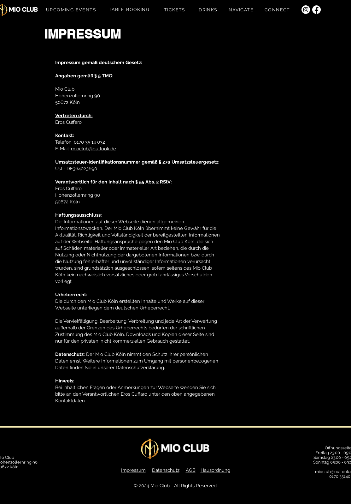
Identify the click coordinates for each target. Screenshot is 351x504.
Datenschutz (165, 470)
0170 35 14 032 (89, 142)
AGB (191, 470)
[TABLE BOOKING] (130, 9)
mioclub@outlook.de (93, 149)
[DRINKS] (209, 9)
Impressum (133, 470)
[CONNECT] (278, 9)
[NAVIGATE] (242, 9)
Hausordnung (215, 470)
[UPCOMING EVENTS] (72, 9)
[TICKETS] (175, 9)
